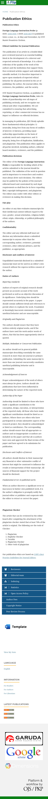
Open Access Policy (17, 593)
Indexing (12, 581)
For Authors (8, 689)
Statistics (12, 587)
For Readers (8, 686)
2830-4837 (28, 34)
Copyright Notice (14, 605)
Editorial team (15, 575)
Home (5, 12)
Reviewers (13, 569)
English (7, 669)
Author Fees (11, 599)
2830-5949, (12, 34)
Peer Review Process (15, 611)
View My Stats (10, 652)
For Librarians (9, 693)
